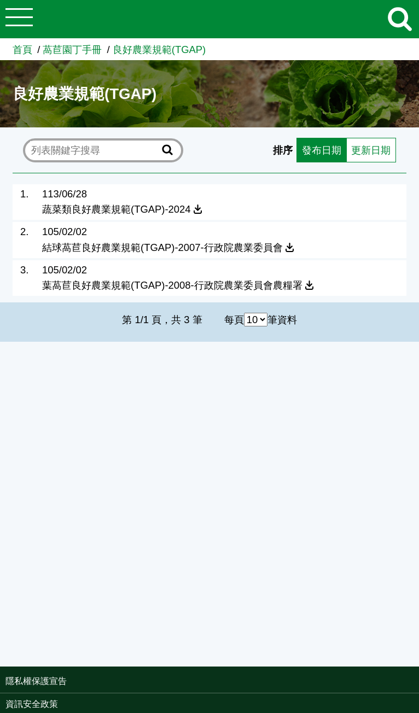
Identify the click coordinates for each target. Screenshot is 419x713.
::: (415, 682)
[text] (94, 150)
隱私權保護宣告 (36, 681)
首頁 (22, 49)
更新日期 (371, 150)
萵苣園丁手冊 (72, 49)
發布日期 (321, 150)
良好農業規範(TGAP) (159, 49)
